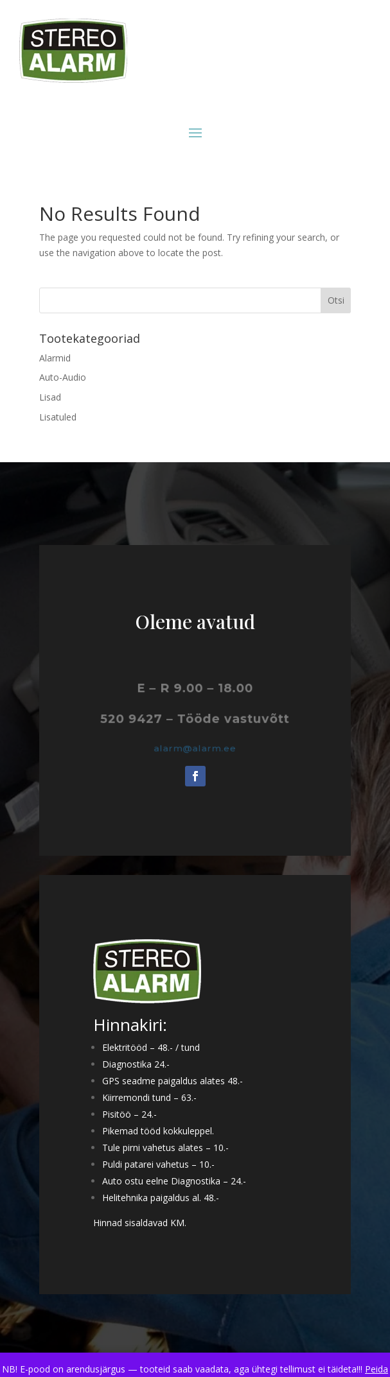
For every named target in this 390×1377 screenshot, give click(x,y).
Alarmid (55, 358)
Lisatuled (57, 417)
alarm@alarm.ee (195, 748)
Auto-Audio (62, 377)
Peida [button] (376, 1369)
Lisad (50, 397)
